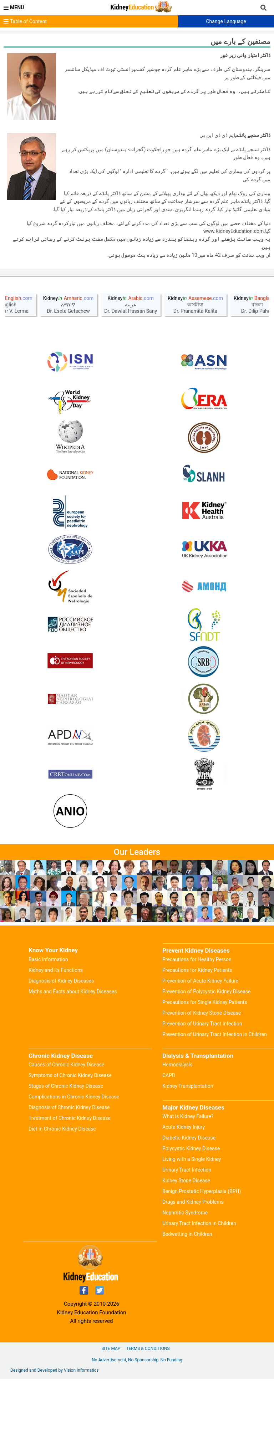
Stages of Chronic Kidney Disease (66, 1155)
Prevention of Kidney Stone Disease (201, 1082)
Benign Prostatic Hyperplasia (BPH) (201, 1260)
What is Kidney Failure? (187, 1185)
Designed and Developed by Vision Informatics (54, 1439)
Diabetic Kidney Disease (188, 1207)
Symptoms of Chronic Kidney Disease (70, 1144)
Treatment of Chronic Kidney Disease (70, 1187)
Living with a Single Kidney (191, 1228)
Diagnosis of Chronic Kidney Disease (69, 1176)
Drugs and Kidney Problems (193, 1271)
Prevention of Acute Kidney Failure (200, 1050)
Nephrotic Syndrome (185, 1282)
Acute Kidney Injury (183, 1196)
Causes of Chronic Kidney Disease (66, 1134)
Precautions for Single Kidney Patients (204, 1071)
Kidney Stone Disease (186, 1250)
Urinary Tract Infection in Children (199, 1292)
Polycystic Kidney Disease (191, 1217)
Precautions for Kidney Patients (197, 1039)
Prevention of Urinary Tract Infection (202, 1093)
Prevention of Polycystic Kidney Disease (206, 1061)
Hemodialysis (177, 1134)
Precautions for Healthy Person (197, 1028)
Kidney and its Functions (56, 1039)
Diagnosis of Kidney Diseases (61, 1050)
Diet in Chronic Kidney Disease (62, 1198)
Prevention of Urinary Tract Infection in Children (214, 1103)
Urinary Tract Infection (186, 1239)
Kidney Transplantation (187, 1155)
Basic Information (48, 1028)
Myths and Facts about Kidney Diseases (73, 1061)
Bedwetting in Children (187, 1303)
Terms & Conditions (147, 1417)
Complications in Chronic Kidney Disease (74, 1166)
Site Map (110, 1417)
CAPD (168, 1144)
